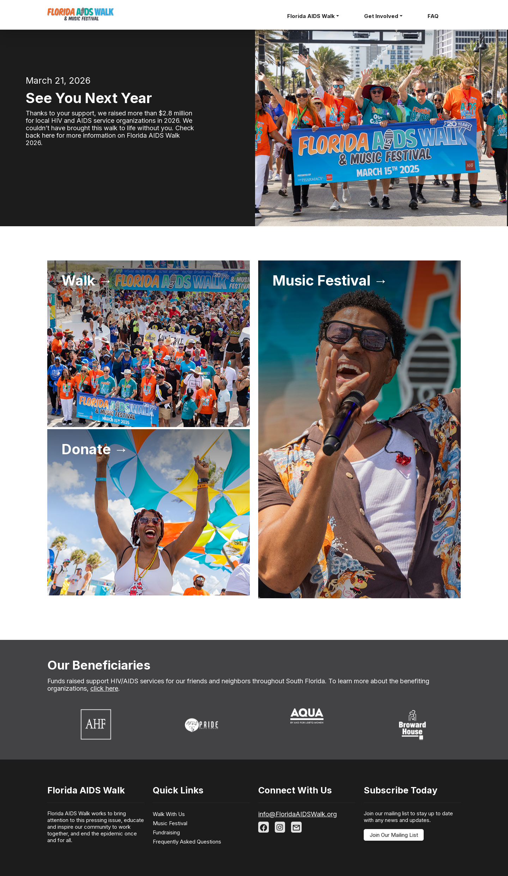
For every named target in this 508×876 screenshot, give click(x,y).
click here (104, 688)
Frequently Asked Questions (187, 841)
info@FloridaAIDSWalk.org (297, 814)
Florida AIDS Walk (311, 16)
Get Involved (381, 16)
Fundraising (166, 832)
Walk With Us (169, 814)
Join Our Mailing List (394, 835)
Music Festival (170, 823)
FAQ (433, 16)
